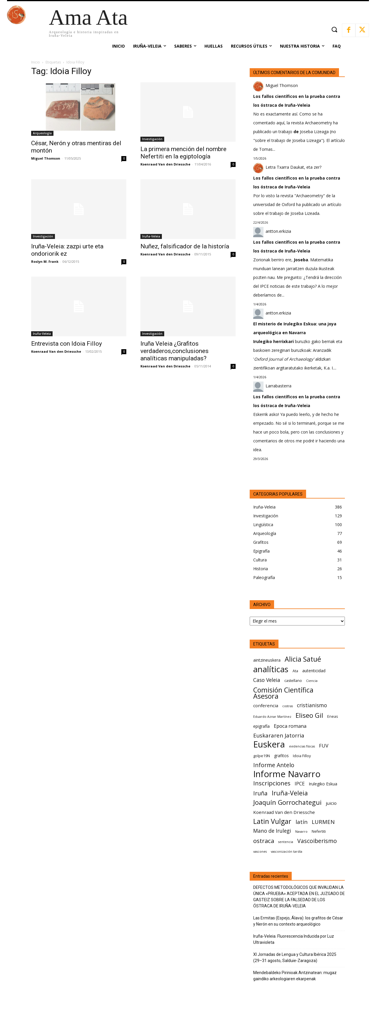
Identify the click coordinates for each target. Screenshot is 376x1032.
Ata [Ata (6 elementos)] (295, 670)
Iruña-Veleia (151, 236)
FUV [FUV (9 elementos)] (323, 745)
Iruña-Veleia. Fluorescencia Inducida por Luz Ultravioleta (293, 939)
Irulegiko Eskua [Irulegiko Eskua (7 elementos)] (323, 784)
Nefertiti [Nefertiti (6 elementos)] (319, 831)
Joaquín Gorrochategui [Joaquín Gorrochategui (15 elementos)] (287, 802)
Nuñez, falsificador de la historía (184, 246)
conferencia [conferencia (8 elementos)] (265, 705)
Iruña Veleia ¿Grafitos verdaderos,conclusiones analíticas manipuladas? (174, 351)
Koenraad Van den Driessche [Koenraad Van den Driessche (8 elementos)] (284, 812)
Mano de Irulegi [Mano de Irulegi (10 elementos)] (272, 831)
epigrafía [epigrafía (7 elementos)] (261, 726)
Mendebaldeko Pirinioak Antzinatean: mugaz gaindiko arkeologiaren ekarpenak (295, 975)
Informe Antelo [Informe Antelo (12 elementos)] (273, 765)
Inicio (35, 62)
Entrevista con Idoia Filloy (66, 343)
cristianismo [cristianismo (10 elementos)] (312, 705)
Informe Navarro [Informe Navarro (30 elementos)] (286, 774)
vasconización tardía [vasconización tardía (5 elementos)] (286, 851)
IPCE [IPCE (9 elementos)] (300, 783)
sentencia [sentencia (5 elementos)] (285, 842)
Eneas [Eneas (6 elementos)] (332, 716)
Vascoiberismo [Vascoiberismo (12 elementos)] (317, 841)
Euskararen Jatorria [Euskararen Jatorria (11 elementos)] (278, 735)
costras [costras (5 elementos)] (287, 706)
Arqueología (42, 133)
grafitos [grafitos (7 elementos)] (281, 755)
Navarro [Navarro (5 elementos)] (301, 831)
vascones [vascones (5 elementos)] (260, 851)
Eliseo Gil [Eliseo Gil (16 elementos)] (309, 715)
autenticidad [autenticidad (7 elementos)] (313, 670)
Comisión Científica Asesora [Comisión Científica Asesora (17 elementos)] (283, 693)
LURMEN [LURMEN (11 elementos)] (323, 822)
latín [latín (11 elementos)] (302, 822)
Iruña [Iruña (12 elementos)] (260, 793)
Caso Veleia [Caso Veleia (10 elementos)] (266, 680)
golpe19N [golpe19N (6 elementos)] (261, 755)
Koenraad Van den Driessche (165, 164)
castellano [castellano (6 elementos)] (293, 680)
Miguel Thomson (45, 158)
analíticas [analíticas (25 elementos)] (270, 669)
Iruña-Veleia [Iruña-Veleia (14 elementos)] (290, 793)
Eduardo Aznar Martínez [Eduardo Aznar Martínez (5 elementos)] (272, 717)
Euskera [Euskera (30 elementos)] (269, 744)
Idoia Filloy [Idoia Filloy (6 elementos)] (302, 755)
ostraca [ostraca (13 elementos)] (263, 841)
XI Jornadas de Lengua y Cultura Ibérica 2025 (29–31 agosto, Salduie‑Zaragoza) (294, 957)
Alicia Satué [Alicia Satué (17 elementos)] (303, 659)
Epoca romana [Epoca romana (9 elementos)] (290, 726)
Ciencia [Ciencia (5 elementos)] (312, 681)
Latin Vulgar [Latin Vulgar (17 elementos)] (272, 821)
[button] (334, 29)
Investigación (152, 139)
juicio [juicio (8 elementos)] (331, 803)
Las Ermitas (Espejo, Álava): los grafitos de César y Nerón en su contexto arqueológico (298, 921)
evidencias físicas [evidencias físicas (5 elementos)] (302, 746)
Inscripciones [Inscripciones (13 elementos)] (272, 783)
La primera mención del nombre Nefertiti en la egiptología (183, 152)
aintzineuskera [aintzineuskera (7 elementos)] (267, 660)
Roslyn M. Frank (44, 261)
